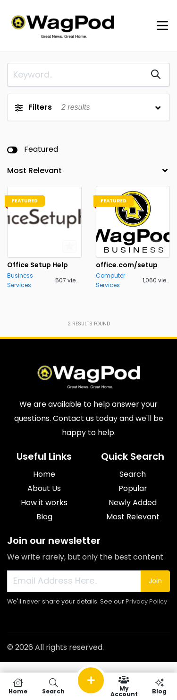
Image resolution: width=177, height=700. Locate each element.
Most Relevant (133, 516)
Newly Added (133, 502)
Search (132, 474)
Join (155, 581)
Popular (132, 488)
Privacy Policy (146, 601)
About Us (44, 488)
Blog (44, 516)
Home (44, 474)
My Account (124, 686)
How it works (44, 502)
